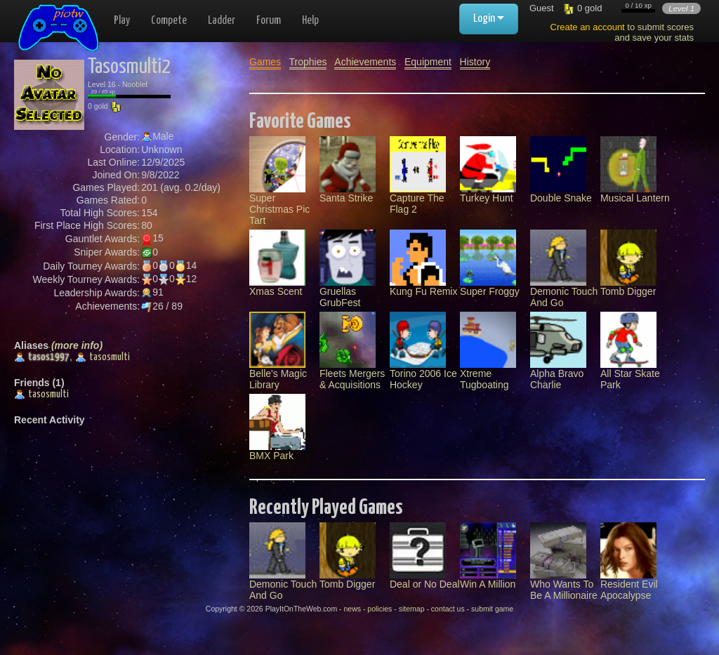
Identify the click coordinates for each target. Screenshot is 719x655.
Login (488, 19)
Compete (169, 21)
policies (379, 608)
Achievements (365, 61)
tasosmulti (102, 357)
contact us (448, 608)
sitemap (412, 608)
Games (265, 61)
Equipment (427, 61)
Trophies (308, 61)
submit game (492, 608)
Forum (268, 21)
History (475, 61)
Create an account (587, 27)
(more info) (77, 345)
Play (122, 21)
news (352, 608)
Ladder (221, 21)
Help (310, 21)
